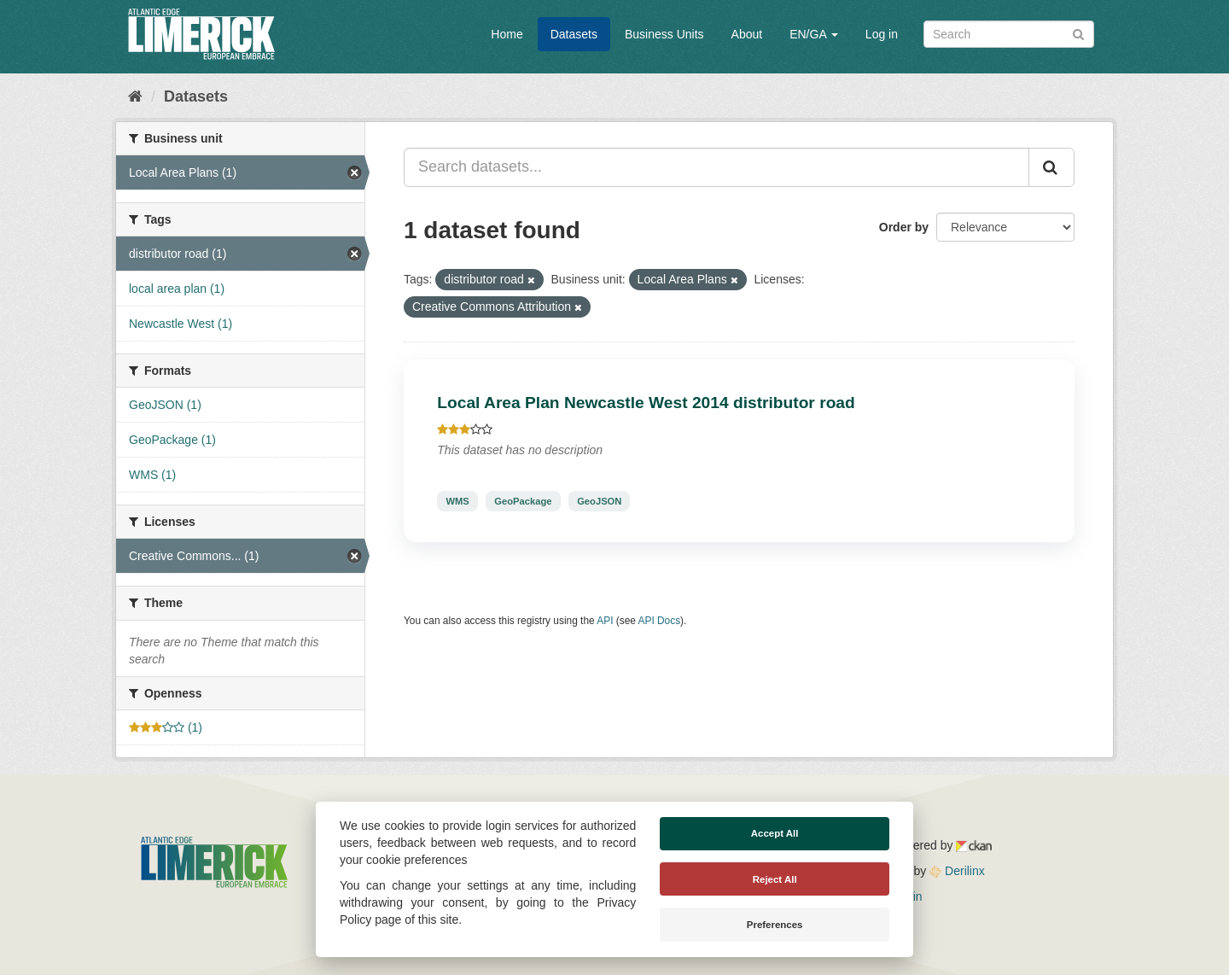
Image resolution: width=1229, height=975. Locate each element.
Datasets (573, 34)
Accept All (775, 833)
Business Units (664, 34)
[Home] (135, 96)
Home (506, 34)
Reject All (775, 879)
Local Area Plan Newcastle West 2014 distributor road (645, 403)
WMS (457, 501)
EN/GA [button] (813, 34)
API (605, 621)
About (747, 34)
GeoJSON (599, 501)
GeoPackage (522, 501)
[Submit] (1078, 33)
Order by (904, 227)
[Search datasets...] (716, 167)
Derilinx (957, 871)
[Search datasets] (1008, 34)
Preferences (775, 925)
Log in (881, 34)
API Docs (659, 621)
